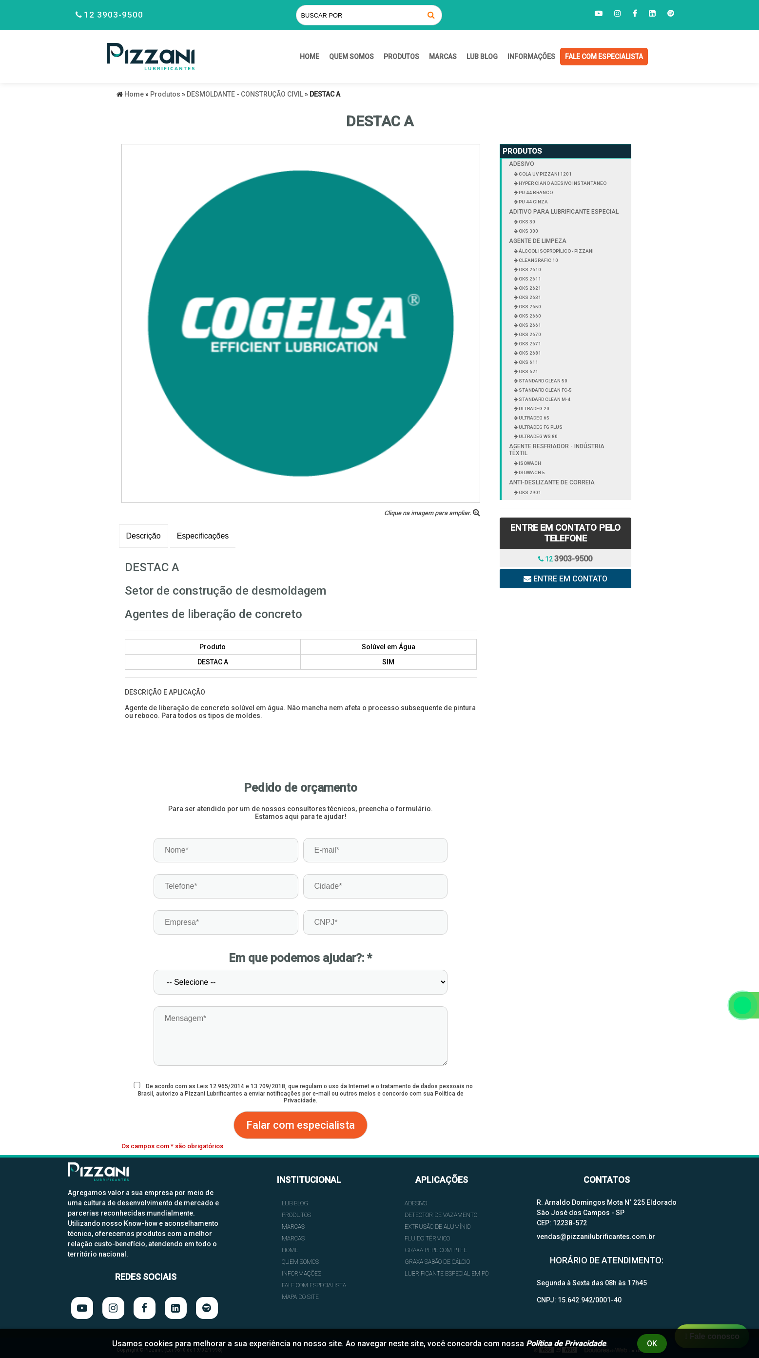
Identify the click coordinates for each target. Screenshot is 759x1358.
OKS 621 (528, 371)
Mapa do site (300, 1297)
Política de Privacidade (566, 1343)
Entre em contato (565, 578)
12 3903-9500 (113, 15)
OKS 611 (528, 362)
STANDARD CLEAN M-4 (544, 399)
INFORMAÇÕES (531, 56)
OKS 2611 (529, 278)
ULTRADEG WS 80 (538, 436)
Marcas (443, 56)
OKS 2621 (529, 288)
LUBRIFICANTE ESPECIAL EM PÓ (446, 1273)
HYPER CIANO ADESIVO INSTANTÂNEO (562, 183)
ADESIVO (521, 163)
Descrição (143, 536)
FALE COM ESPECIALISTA (604, 56)
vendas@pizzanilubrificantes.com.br (596, 1236)
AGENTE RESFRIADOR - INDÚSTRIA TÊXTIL (556, 450)
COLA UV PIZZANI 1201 (545, 174)
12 (565, 558)
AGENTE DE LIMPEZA (537, 241)
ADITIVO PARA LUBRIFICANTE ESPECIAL (564, 211)
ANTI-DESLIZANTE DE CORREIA (552, 482)
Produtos (401, 56)
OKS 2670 (529, 334)
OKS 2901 (529, 492)
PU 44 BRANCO (535, 192)
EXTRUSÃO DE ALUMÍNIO (437, 1226)
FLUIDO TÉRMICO (427, 1238)
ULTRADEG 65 (533, 417)
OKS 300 (528, 231)
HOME (309, 56)
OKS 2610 (529, 269)
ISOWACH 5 (531, 472)
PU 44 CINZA (533, 201)
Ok (652, 1343)
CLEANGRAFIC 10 (538, 260)
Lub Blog (482, 56)
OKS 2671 (529, 343)
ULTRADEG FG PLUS (540, 427)
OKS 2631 (529, 297)
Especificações (203, 536)
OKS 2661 (529, 325)
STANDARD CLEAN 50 (542, 380)
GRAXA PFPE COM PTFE (436, 1250)
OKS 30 (526, 221)
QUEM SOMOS (351, 56)
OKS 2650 (529, 306)
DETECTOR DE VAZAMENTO (441, 1215)
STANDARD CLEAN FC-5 (545, 390)
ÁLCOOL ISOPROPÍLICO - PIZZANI (556, 251)
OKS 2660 (529, 316)
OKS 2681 (529, 353)
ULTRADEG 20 (533, 408)
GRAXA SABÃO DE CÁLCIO (437, 1261)
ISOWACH (529, 463)
